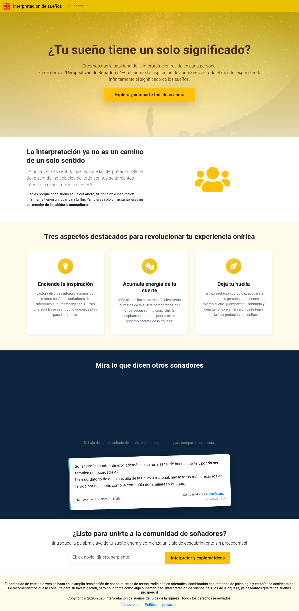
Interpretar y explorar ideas (198, 558)
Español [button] (76, 6)
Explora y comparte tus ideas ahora (150, 94)
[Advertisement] (149, 406)
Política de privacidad (162, 605)
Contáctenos (130, 605)
